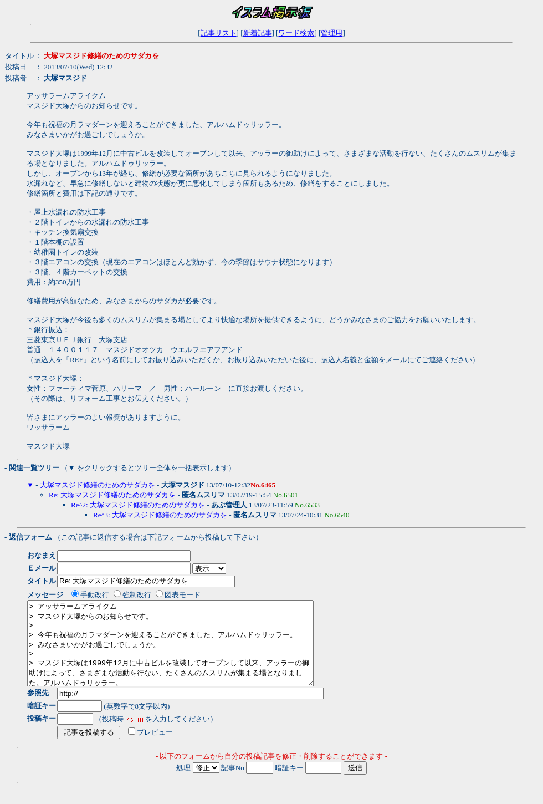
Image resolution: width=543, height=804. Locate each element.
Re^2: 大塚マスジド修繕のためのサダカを (138, 505)
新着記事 (257, 33)
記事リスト (219, 33)
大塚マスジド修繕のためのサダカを (97, 485)
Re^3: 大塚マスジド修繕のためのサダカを (160, 515)
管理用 (331, 33)
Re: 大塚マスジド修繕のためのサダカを (112, 495)
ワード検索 (296, 33)
